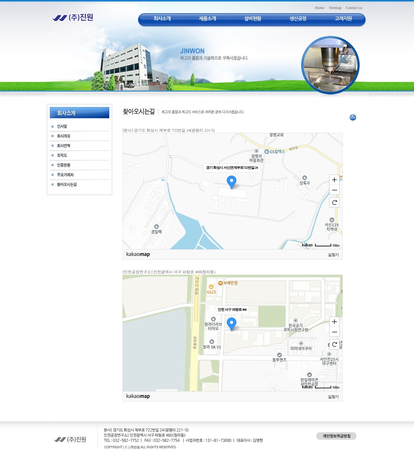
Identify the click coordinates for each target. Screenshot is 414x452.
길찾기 (333, 255)
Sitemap (335, 7)
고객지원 (343, 18)
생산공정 (297, 18)
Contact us (354, 7)
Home (319, 7)
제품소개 (207, 18)
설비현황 (252, 18)
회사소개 (162, 18)
